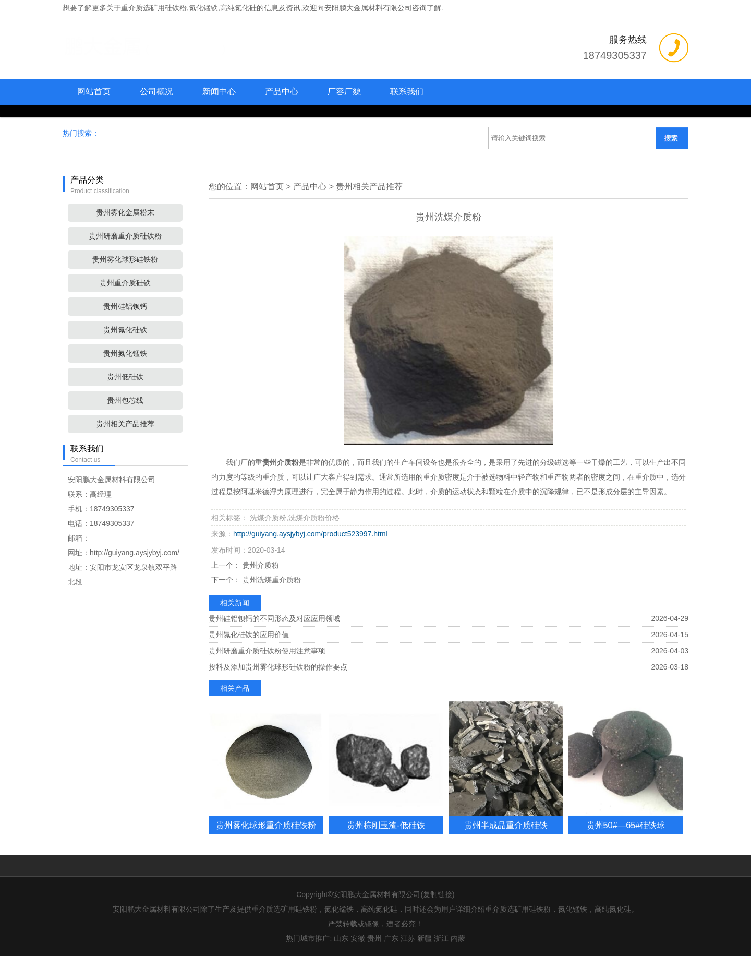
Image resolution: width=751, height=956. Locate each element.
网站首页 (94, 91)
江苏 (408, 938)
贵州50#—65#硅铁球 (626, 825)
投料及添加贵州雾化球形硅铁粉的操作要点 (278, 667)
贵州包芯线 (125, 400)
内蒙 (458, 938)
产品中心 (281, 91)
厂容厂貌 (344, 91)
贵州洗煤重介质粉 (270, 580)
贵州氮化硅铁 (125, 330)
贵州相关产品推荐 (125, 424)
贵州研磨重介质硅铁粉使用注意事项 (267, 651)
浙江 (441, 938)
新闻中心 (219, 91)
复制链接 (437, 894)
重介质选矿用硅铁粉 (154, 8)
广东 (391, 938)
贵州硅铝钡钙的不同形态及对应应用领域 (274, 618)
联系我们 (406, 91)
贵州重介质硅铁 (125, 283)
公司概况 (156, 91)
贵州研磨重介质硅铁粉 (125, 236)
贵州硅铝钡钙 (125, 306)
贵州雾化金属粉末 (125, 212)
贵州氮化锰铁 (125, 353)
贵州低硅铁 (125, 377)
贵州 (374, 938)
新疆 (424, 938)
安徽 (357, 938)
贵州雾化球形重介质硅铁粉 (266, 825)
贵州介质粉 (259, 565)
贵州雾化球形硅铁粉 (125, 259)
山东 (341, 938)
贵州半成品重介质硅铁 (506, 825)
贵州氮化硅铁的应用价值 (249, 634)
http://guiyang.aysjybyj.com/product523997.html (310, 534)
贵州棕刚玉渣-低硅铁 (386, 825)
